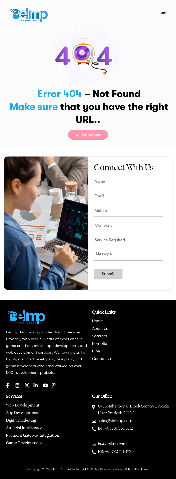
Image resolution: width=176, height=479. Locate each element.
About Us (100, 329)
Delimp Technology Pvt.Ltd (67, 469)
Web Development (22, 405)
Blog (96, 351)
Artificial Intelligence (24, 428)
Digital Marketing (21, 420)
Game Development (24, 443)
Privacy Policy (124, 469)
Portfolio (99, 344)
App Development (22, 413)
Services (99, 336)
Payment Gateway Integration (32, 435)
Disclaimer (142, 469)
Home (97, 321)
